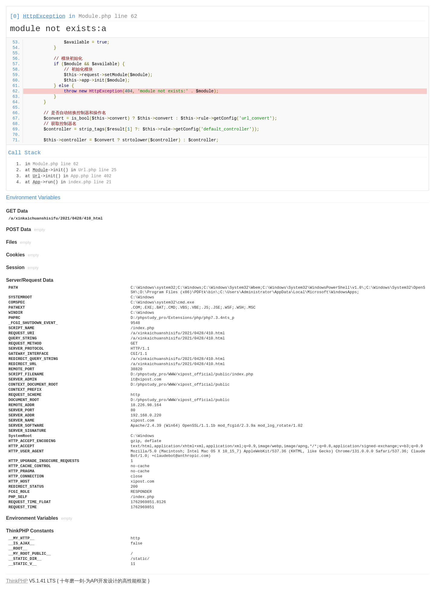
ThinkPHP (17, 580)
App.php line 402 (91, 176)
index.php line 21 (89, 182)
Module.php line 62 (108, 16)
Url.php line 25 (97, 170)
